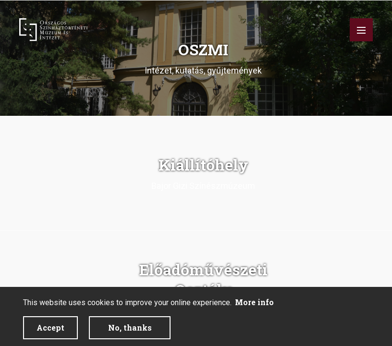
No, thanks (130, 327)
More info (254, 302)
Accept (50, 327)
